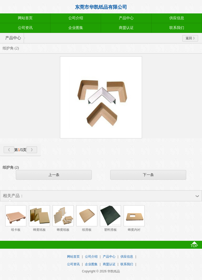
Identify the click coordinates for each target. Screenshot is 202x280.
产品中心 (126, 18)
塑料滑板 (110, 230)
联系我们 (176, 28)
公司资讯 (25, 28)
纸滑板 (87, 230)
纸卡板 (16, 230)
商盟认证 (126, 28)
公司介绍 (75, 18)
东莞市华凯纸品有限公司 (101, 7)
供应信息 (176, 18)
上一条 (53, 175)
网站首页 (25, 18)
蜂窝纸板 (39, 230)
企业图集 (75, 28)
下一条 (148, 175)
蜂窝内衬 (134, 230)
